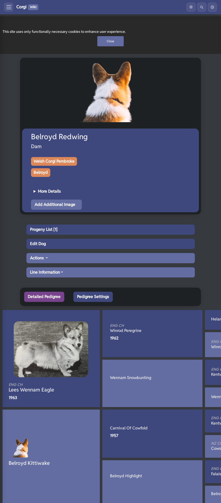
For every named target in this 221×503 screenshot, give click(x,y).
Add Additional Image (55, 204)
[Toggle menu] (8, 7)
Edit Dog (38, 243)
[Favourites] (191, 7)
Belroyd (41, 172)
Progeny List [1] (43, 229)
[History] (212, 7)
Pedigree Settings (93, 296)
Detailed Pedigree (44, 296)
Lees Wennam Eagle (43, 387)
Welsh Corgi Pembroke (54, 161)
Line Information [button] (45, 272)
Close (110, 41)
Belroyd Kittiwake (29, 463)
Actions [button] (37, 258)
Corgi (27, 7)
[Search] (201, 7)
